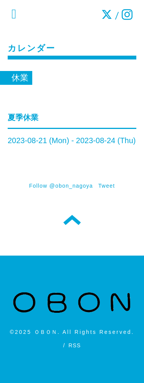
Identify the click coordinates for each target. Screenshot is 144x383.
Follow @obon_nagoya (61, 186)
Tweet (106, 186)
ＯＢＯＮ (46, 332)
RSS (74, 345)
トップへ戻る (72, 220)
